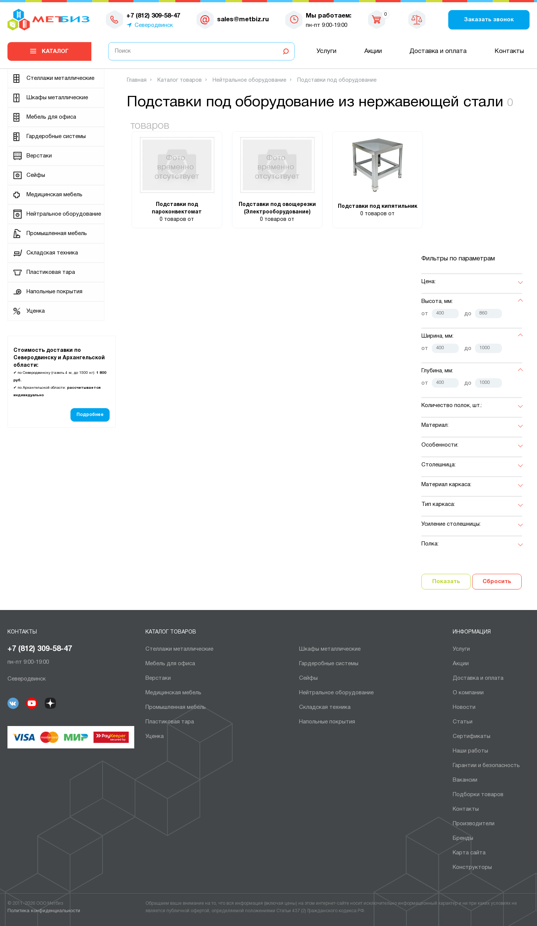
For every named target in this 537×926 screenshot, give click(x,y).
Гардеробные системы (56, 136)
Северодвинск (154, 25)
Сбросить (497, 581)
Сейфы (35, 175)
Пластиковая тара (50, 272)
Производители (473, 823)
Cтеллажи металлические (60, 78)
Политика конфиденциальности (43, 911)
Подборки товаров (478, 794)
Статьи (462, 722)
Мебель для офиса (51, 117)
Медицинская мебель (54, 194)
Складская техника (52, 253)
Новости (464, 707)
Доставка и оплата (438, 51)
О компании (468, 692)
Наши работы (470, 751)
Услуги (326, 51)
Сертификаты (471, 736)
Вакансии (465, 780)
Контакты (509, 51)
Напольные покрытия (54, 291)
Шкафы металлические (57, 97)
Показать (446, 581)
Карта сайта (469, 852)
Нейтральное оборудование (63, 214)
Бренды (463, 838)
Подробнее (90, 415)
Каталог (55, 51)
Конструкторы (472, 867)
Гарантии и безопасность (486, 765)
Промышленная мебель (56, 233)
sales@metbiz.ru (243, 19)
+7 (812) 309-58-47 (39, 649)
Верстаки (39, 156)
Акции (373, 51)
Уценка (35, 311)
